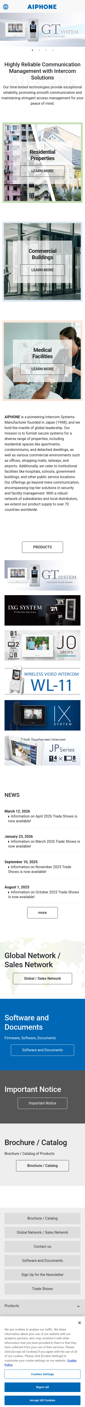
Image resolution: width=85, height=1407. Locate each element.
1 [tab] (32, 50)
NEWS (12, 795)
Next (78, 29)
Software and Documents (42, 1050)
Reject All (42, 1389)
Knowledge (13, 1318)
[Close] (80, 1325)
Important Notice (42, 1103)
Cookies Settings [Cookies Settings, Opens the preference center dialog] (42, 1376)
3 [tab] (46, 50)
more (42, 912)
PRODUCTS (42, 547)
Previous (5, 29)
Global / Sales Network (42, 978)
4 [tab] (53, 50)
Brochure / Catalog (42, 1165)
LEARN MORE (42, 171)
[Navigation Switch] (78, 6)
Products (12, 1306)
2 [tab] (39, 50)
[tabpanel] (42, 30)
